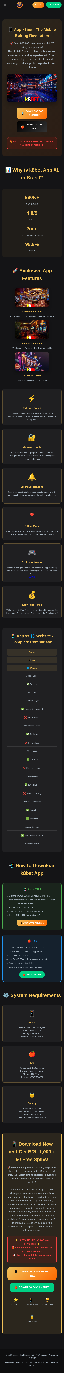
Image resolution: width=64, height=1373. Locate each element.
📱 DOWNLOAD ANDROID (32, 923)
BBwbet (32, 577)
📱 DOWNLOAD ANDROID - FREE (32, 1273)
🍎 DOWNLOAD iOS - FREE (32, 1287)
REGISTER (54, 5)
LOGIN (38, 5)
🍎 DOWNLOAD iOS (32, 975)
